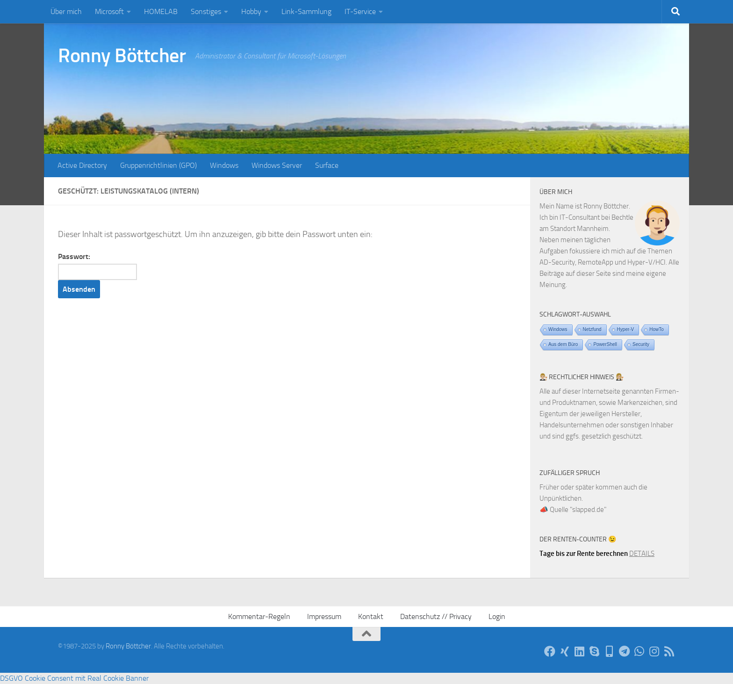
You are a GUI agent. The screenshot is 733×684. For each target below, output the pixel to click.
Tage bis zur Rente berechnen (583, 553)
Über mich (66, 11)
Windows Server (277, 165)
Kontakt (370, 616)
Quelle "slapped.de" (578, 509)
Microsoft (109, 11)
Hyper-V (625, 329)
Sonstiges (206, 11)
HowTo (656, 329)
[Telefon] (609, 651)
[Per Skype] (594, 651)
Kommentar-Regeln (259, 616)
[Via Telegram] (624, 651)
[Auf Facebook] (549, 651)
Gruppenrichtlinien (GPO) (158, 165)
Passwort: (97, 266)
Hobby (251, 11)
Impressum (324, 616)
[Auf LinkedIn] (579, 651)
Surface (326, 165)
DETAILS (641, 553)
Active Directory (82, 165)
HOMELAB (161, 11)
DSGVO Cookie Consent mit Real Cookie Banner (74, 678)
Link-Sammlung (306, 11)
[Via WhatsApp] (639, 651)
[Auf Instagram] (654, 651)
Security (640, 344)
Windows (224, 165)
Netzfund (592, 329)
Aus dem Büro (563, 344)
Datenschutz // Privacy (436, 616)
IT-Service (360, 11)
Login (497, 616)
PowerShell (605, 344)
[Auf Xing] (564, 651)
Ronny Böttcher (122, 55)
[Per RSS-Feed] (669, 651)
